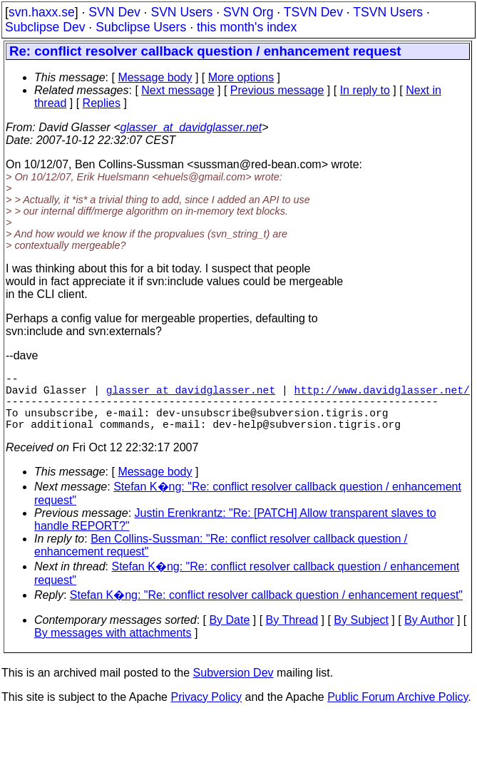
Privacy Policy (206, 711)
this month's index (247, 27)
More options (241, 77)
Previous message (277, 90)
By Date (229, 634)
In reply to (365, 90)
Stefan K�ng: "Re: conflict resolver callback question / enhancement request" (266, 609)
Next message (177, 90)
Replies (101, 103)
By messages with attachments (113, 647)
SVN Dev (114, 12)
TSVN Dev (313, 12)
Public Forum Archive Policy (397, 711)
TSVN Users (388, 12)
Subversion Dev (233, 687)
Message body (155, 77)
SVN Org (248, 12)
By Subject (361, 634)
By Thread (292, 634)
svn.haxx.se (42, 12)
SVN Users (181, 12)
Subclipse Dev (45, 27)
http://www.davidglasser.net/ (382, 395)
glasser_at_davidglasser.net (191, 127)
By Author (428, 634)
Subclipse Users (141, 27)
